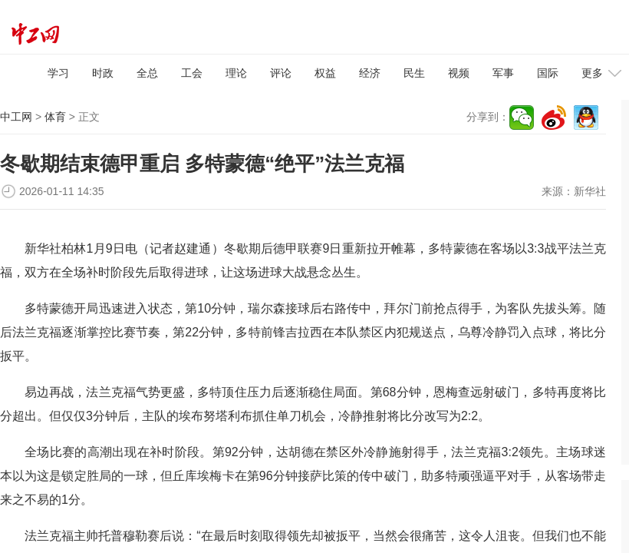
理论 (236, 73)
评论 (280, 73)
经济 (369, 73)
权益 (325, 73)
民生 (414, 73)
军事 (503, 73)
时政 (103, 73)
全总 (147, 73)
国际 (547, 73)
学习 (58, 73)
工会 (192, 73)
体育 (55, 117)
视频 (458, 73)
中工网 (16, 117)
